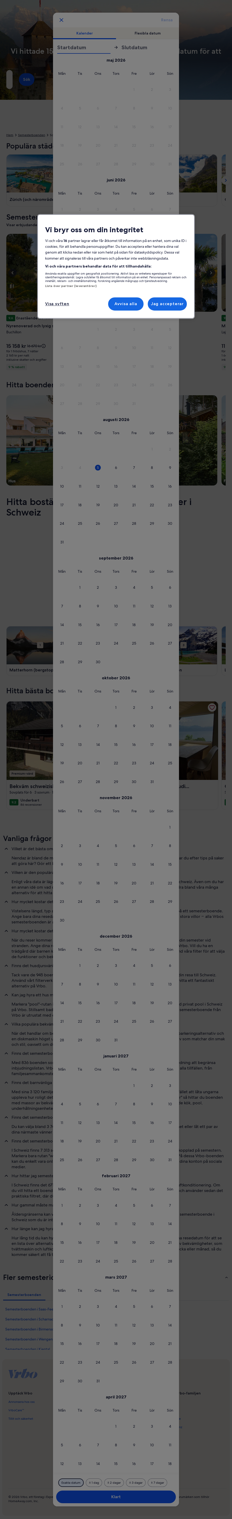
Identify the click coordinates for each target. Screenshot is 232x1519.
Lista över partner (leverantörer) (71, 286)
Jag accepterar (167, 303)
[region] (116, 266)
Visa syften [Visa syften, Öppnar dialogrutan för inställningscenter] (57, 303)
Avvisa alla (125, 303)
